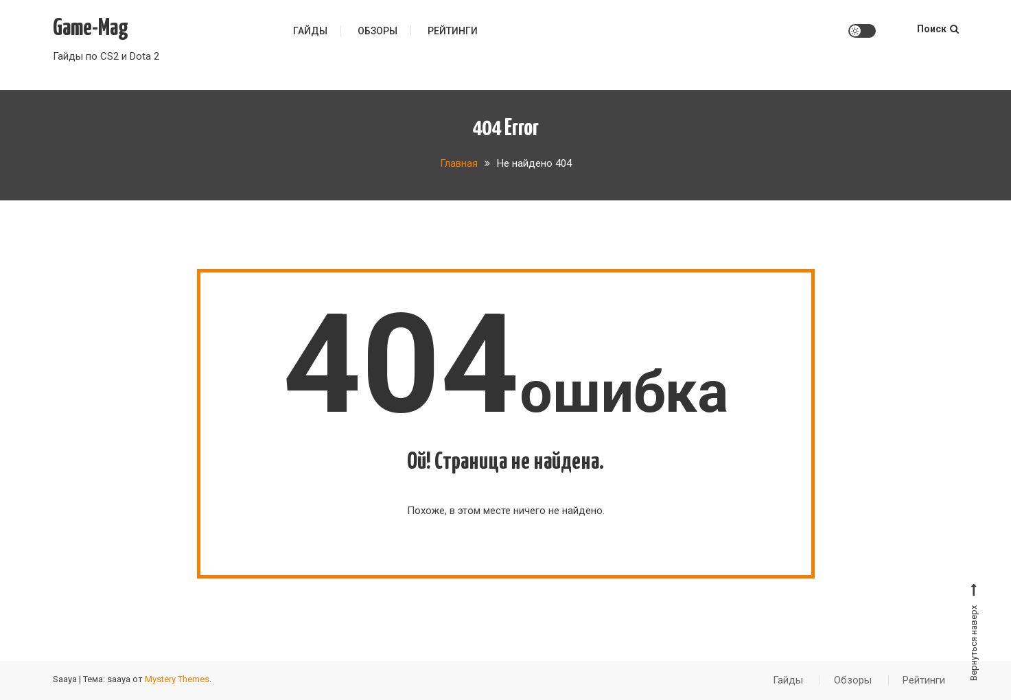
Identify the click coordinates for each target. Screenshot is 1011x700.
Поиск (938, 28)
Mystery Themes (177, 679)
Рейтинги (453, 30)
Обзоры (377, 30)
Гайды (310, 30)
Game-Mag (90, 28)
